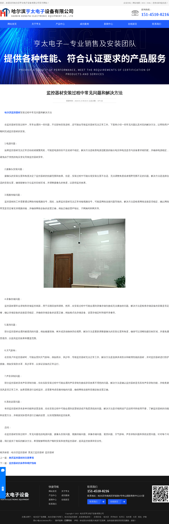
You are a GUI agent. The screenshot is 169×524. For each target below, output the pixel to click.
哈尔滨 (106, 517)
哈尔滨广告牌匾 (39, 517)
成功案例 (84, 24)
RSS (143, 3)
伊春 (145, 517)
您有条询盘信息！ (160, 3)
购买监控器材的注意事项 (21, 458)
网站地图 (136, 3)
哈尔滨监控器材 (71, 517)
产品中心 (60, 24)
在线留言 (132, 24)
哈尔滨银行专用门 (55, 517)
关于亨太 (36, 24)
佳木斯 (129, 517)
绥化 (140, 517)
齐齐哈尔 (114, 517)
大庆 (135, 517)
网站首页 (12, 24)
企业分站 (127, 3)
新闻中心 (108, 24)
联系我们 (156, 24)
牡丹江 (122, 517)
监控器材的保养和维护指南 (22, 463)
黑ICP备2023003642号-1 (42, 520)
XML (149, 3)
